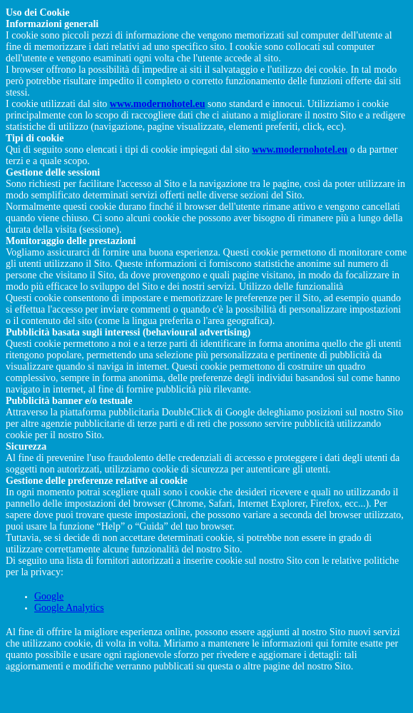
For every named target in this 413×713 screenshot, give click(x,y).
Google (48, 596)
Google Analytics (69, 607)
